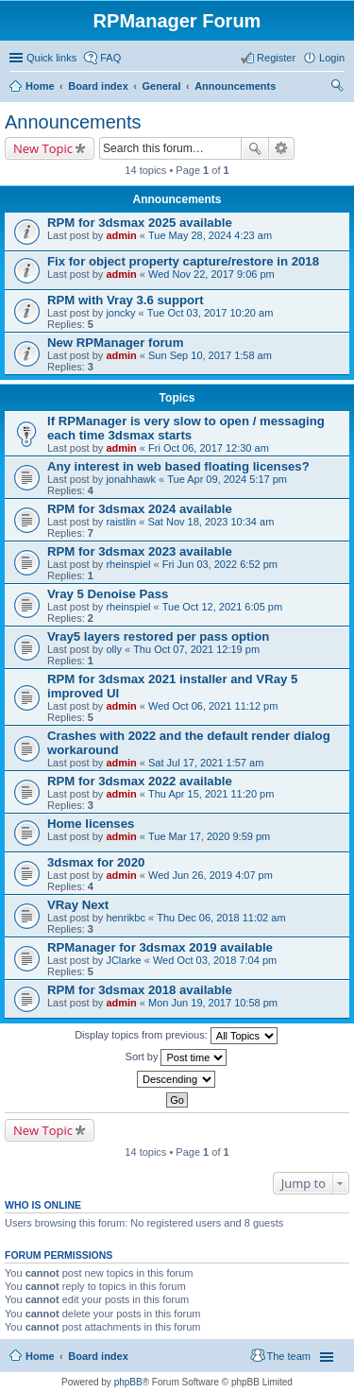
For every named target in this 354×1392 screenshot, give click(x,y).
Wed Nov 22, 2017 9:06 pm (211, 274)
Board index (98, 86)
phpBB (128, 1382)
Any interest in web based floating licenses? (178, 466)
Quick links (51, 57)
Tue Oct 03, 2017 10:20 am (210, 312)
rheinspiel (128, 564)
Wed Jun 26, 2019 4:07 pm (210, 875)
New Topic (43, 148)
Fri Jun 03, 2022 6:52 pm (220, 564)
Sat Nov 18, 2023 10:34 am (210, 521)
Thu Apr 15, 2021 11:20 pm (211, 793)
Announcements (235, 86)
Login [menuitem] (332, 57)
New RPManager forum (115, 342)
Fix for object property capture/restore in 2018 (183, 261)
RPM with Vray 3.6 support (125, 300)
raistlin (121, 521)
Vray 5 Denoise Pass (107, 594)
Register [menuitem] (276, 57)
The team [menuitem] (289, 1356)
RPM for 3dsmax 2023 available (139, 551)
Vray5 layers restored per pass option (158, 636)
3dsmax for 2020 (95, 862)
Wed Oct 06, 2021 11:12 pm (213, 706)
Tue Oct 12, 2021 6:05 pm (222, 606)
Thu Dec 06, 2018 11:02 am (221, 917)
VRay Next (78, 905)
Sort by (177, 1057)
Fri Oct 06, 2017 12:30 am (208, 448)
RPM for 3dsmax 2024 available (139, 509)
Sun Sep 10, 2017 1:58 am (210, 355)
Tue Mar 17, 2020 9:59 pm (209, 836)
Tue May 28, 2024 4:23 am (210, 235)
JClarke (123, 960)
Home (40, 86)
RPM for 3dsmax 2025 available (139, 222)
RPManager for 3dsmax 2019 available (160, 947)
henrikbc (125, 917)
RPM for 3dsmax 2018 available (139, 990)
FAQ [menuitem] (110, 57)
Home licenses (90, 823)
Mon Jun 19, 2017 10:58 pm (213, 1002)
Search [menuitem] (337, 87)
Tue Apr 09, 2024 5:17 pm (227, 479)
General (161, 86)
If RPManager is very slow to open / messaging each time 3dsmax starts (186, 428)
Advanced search (282, 148)
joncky (120, 312)
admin (121, 235)
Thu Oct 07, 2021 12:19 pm (196, 649)
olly (114, 649)
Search (255, 148)
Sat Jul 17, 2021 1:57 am (205, 762)
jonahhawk (131, 479)
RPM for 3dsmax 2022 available (139, 781)
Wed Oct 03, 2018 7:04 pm (215, 960)
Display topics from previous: (176, 1035)
